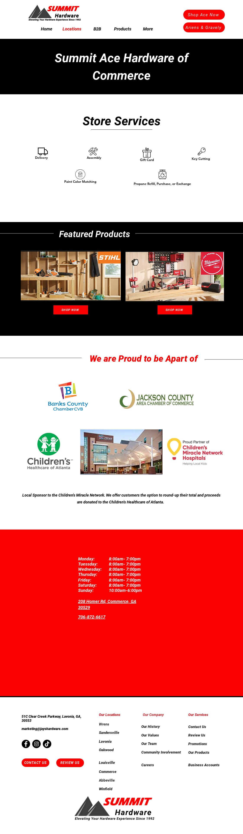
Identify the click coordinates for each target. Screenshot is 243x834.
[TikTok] (47, 744)
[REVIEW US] (70, 762)
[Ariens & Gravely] (204, 27)
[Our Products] (203, 752)
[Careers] (161, 765)
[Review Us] (203, 735)
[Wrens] (114, 724)
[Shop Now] (70, 309)
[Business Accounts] (206, 765)
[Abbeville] (114, 780)
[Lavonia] (114, 741)
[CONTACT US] (35, 762)
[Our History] (156, 726)
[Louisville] (114, 762)
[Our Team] (156, 743)
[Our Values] (156, 735)
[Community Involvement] (161, 752)
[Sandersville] (114, 732)
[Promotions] (203, 743)
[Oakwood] (114, 750)
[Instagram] (36, 744)
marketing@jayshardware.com (45, 729)
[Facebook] (26, 744)
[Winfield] (114, 789)
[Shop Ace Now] (204, 15)
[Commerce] (114, 771)
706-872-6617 (91, 617)
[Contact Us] (203, 726)
